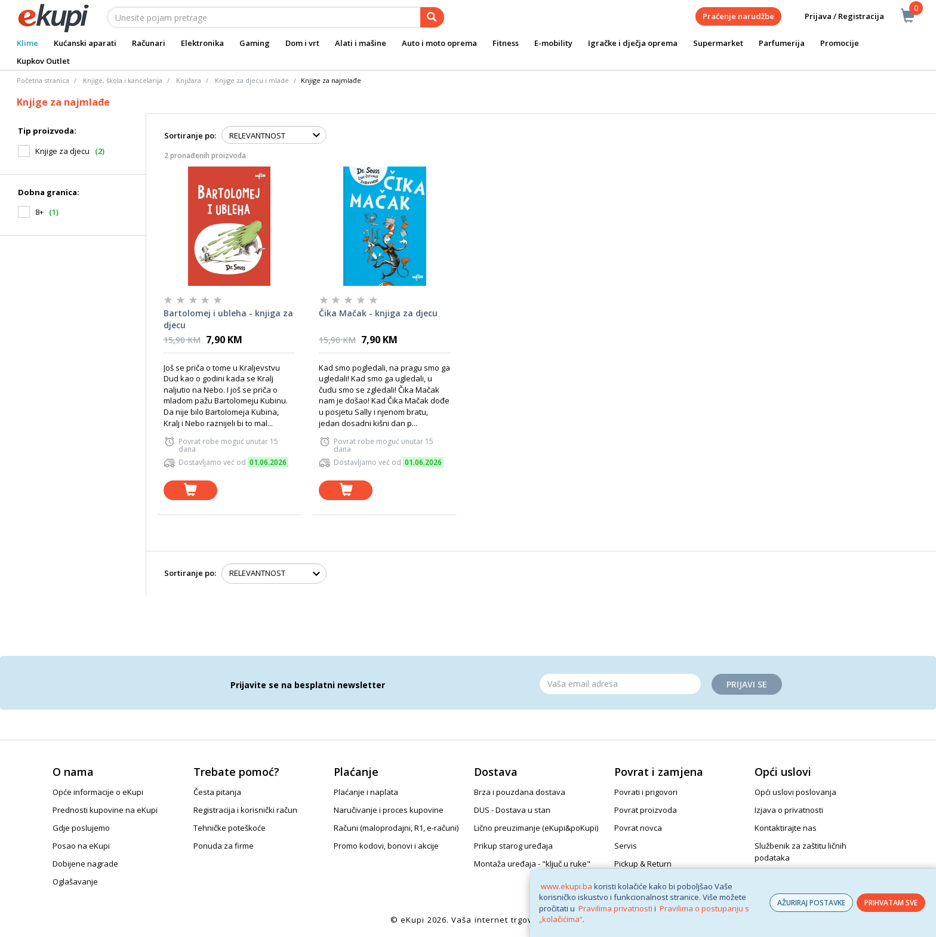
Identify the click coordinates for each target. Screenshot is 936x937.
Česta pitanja (217, 792)
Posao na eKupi (81, 845)
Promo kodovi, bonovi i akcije (386, 845)
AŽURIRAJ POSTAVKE (811, 903)
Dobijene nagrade (85, 863)
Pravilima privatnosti (615, 908)
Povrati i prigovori (646, 792)
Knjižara (188, 80)
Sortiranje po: (190, 135)
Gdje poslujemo (81, 827)
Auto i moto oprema (439, 43)
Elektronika (202, 43)
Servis (625, 845)
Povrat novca (638, 827)
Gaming (254, 43)
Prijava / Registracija (836, 16)
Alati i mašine (360, 43)
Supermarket (718, 43)
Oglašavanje (75, 881)
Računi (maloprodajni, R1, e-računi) (396, 827)
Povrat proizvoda (645, 810)
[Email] (620, 684)
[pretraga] (432, 17)
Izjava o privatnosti (789, 810)
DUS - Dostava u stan (512, 810)
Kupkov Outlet (43, 61)
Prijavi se (746, 684)
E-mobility (553, 43)
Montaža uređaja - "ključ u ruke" (532, 863)
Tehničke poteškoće (229, 827)
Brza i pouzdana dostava (519, 792)
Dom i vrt (302, 43)
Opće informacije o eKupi (98, 792)
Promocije (839, 43)
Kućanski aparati (85, 43)
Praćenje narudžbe (738, 16)
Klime (27, 43)
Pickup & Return (643, 863)
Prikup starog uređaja (513, 845)
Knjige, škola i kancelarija (122, 80)
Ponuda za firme (223, 845)
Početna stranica (43, 80)
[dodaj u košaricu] (190, 490)
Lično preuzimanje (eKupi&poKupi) (536, 827)
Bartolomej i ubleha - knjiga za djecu (228, 319)
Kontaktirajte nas (786, 827)
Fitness (505, 43)
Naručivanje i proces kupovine (389, 810)
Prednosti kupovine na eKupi (105, 810)
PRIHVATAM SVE (890, 903)
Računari (148, 43)
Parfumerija (782, 43)
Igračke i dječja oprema (633, 43)
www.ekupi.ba (566, 886)
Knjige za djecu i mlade (252, 80)
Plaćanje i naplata (366, 792)
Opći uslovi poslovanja (795, 792)
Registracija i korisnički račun (245, 810)
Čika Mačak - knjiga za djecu (378, 313)
